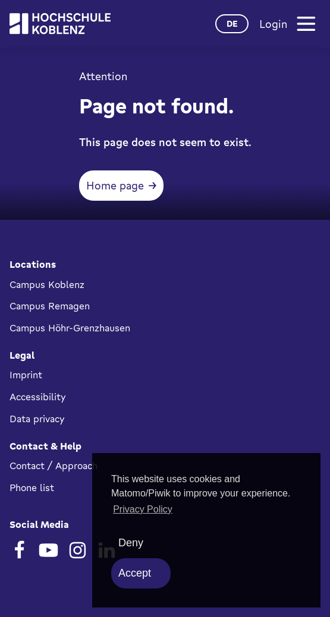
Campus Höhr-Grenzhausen (70, 327)
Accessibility (38, 396)
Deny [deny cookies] (130, 543)
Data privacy (37, 418)
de (232, 23)
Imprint (26, 374)
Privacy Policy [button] (142, 509)
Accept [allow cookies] (134, 573)
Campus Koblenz (47, 284)
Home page (115, 185)
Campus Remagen (50, 305)
